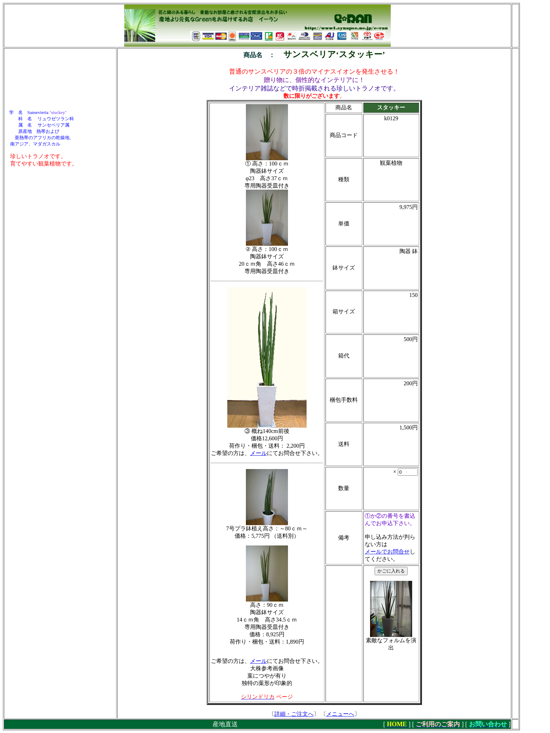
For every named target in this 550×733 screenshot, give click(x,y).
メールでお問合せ (387, 552)
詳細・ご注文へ (294, 714)
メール (258, 453)
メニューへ (340, 714)
